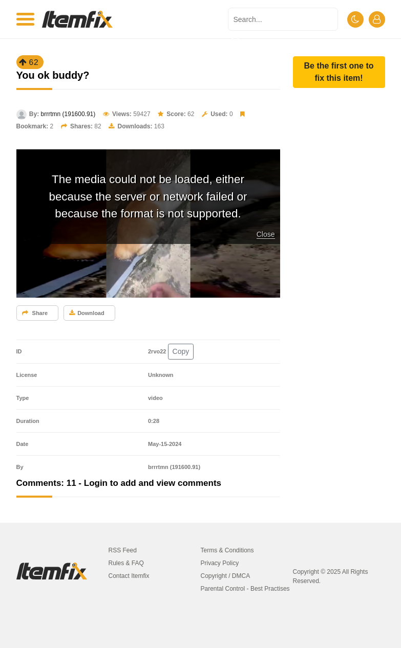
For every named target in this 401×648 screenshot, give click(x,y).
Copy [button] (181, 351)
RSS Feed (123, 550)
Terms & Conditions (227, 550)
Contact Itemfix (129, 575)
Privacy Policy (220, 563)
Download (86, 313)
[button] (339, 72)
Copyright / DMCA (225, 575)
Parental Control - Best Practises (245, 588)
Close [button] (266, 234)
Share (35, 313)
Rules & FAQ (126, 563)
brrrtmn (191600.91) (68, 114)
